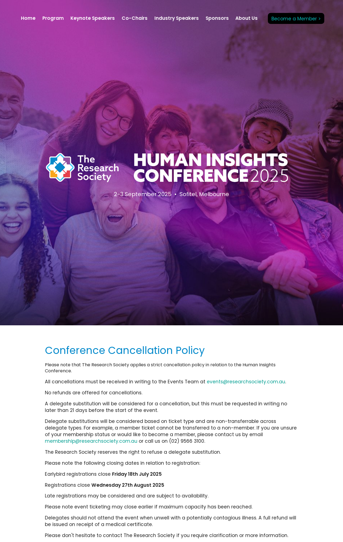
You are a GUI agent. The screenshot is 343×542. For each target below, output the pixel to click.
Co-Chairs (135, 18)
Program (53, 18)
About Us (246, 18)
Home (28, 18)
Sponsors (217, 18)
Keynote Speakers (92, 18)
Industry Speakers (176, 18)
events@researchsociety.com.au (246, 381)
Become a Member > (296, 18)
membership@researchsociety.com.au (91, 441)
